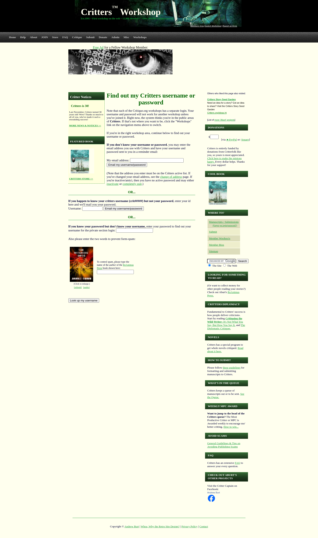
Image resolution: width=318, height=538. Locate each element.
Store (55, 37)
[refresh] (78, 287)
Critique (77, 37)
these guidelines (231, 367)
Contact (203, 526)
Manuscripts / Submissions (224, 221)
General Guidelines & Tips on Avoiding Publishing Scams (223, 445)
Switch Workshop (213, 26)
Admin (115, 37)
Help (23, 37)
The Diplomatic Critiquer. (226, 327)
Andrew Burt (213, 492)
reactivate (113, 184)
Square (245, 139)
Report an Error (230, 26)
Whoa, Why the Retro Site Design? (160, 526)
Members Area (197, 26)
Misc (126, 37)
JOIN (44, 37)
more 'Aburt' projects (224, 120)
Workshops (140, 37)
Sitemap (213, 251)
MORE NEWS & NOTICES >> (85, 125)
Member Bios (216, 244)
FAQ (65, 37)
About (33, 37)
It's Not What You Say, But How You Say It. (225, 322)
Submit (90, 37)
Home (12, 37)
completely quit (132, 184)
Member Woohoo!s (219, 238)
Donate (103, 37)
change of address (171, 176)
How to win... (230, 426)
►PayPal (231, 139)
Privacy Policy (190, 526)
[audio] (86, 287)
